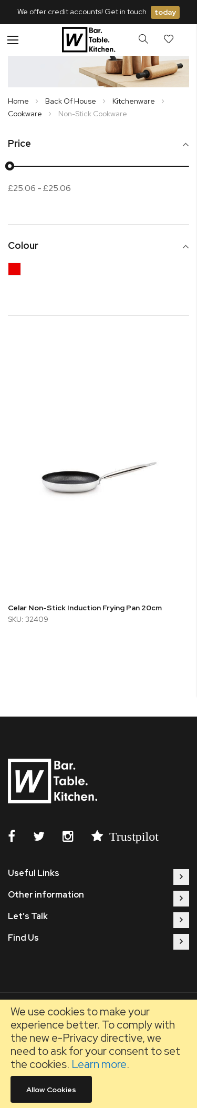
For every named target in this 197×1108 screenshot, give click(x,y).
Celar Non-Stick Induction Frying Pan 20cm (85, 607)
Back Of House (71, 101)
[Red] (17, 272)
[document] (98, 1054)
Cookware (26, 113)
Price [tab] (19, 143)
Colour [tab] (23, 245)
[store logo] (90, 40)
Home (19, 101)
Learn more (99, 1064)
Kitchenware (134, 101)
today (165, 12)
